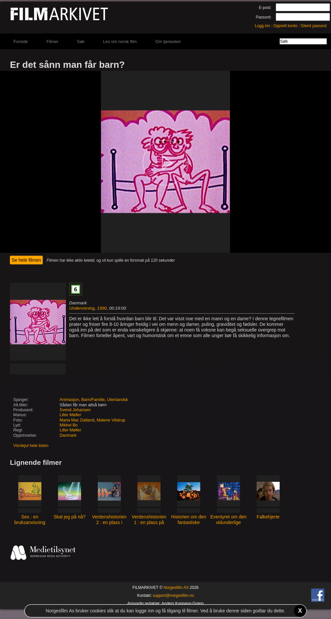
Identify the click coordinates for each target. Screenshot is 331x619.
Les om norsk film (120, 41)
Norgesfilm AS (176, 587)
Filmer (52, 41)
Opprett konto (285, 25)
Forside (21, 41)
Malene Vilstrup (111, 420)
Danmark (68, 435)
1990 (102, 308)
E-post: (265, 7)
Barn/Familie (93, 399)
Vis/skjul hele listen (30, 445)
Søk (80, 41)
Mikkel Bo (69, 425)
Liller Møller (70, 415)
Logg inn (262, 25)
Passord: (263, 17)
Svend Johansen (75, 410)
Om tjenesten (168, 41)
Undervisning (82, 308)
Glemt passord (313, 25)
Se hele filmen (26, 260)
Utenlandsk (117, 399)
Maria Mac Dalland (77, 420)
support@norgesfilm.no (173, 595)
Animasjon (69, 399)
